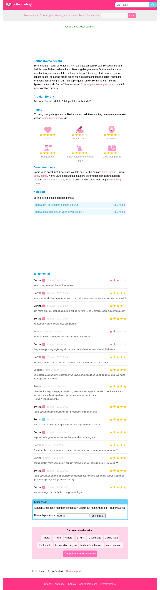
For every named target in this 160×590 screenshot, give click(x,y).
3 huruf (46, 537)
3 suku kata (45, 545)
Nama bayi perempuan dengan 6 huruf (80, 205)
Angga (112, 172)
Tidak (105, 172)
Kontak (72, 584)
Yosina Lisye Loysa (53, 179)
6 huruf (81, 537)
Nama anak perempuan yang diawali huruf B (80, 212)
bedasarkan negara (66, 545)
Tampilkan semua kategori (80, 553)
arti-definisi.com (88, 584)
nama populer (113, 545)
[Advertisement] (15, 68)
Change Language (54, 584)
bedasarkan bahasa (91, 545)
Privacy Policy (108, 584)
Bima (36, 176)
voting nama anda (52, 118)
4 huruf (58, 537)
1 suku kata (94, 537)
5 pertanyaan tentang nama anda (99, 84)
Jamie (44, 176)
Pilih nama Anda (73, 571)
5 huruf (69, 537)
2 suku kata (111, 537)
